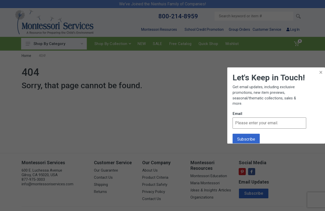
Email (237, 114)
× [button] (320, 72)
